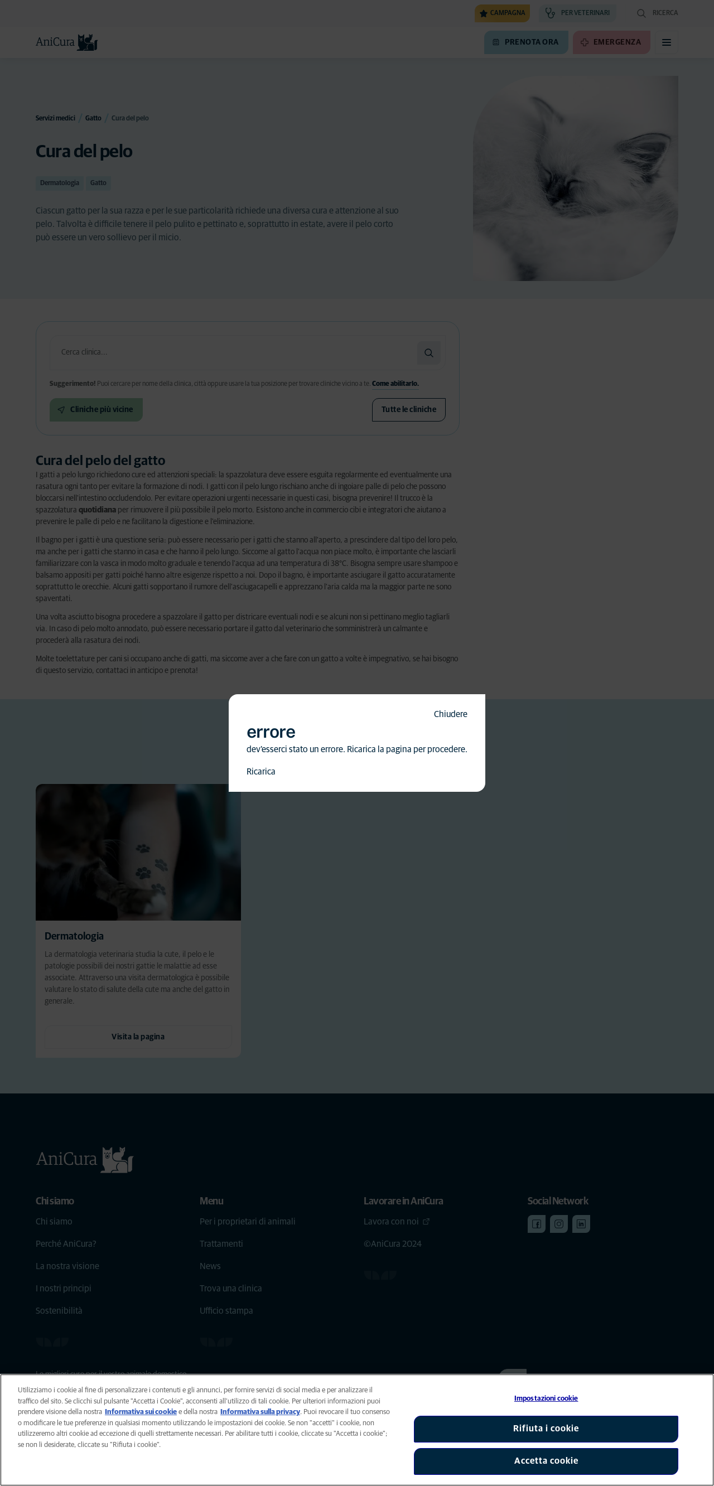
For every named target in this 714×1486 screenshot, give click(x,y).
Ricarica (261, 771)
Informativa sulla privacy (260, 1412)
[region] (357, 1430)
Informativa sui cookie (141, 1412)
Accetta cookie (546, 1460)
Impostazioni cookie (546, 1398)
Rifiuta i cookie (546, 1428)
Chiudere (450, 714)
